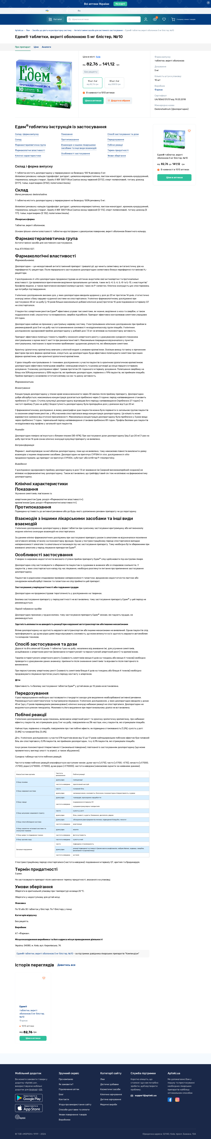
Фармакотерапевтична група (30, 145)
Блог (146, 11)
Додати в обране (119, 100)
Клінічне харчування (111, 1094)
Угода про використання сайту (75, 1104)
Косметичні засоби (110, 1089)
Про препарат (23, 47)
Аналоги (46, 47)
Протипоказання (70, 139)
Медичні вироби (108, 1104)
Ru (79, 11)
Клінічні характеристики (28, 155)
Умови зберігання (117, 155)
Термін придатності (118, 150)
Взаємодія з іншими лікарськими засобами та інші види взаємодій (78, 146)
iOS (40, 1089)
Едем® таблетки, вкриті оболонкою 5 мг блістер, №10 (45, 953)
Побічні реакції (115, 145)
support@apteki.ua (144, 1095)
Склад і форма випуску (27, 134)
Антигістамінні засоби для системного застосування (98, 30)
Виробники (64, 1119)
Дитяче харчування (110, 1099)
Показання (67, 134)
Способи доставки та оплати (74, 1109)
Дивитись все (66, 965)
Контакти (191, 11)
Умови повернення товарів (73, 1114)
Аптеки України (56, 11)
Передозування (116, 139)
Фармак (159, 89)
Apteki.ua (19, 30)
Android (33, 1089)
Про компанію (157, 11)
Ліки (28, 30)
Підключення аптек (175, 11)
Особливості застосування (75, 153)
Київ (98, 57)
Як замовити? (134, 11)
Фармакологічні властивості (30, 150)
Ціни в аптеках (93, 100)
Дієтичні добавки (109, 1084)
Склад (18, 139)
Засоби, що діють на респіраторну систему (52, 30)
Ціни (36, 47)
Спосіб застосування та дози (123, 134)
